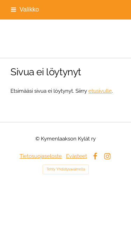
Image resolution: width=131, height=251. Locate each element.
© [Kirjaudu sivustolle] (38, 139)
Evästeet (76, 156)
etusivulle (100, 91)
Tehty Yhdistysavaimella (65, 169)
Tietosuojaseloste (41, 156)
